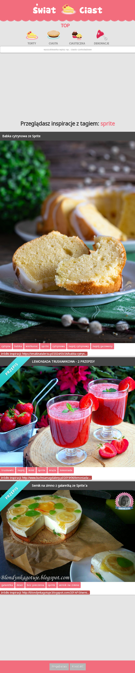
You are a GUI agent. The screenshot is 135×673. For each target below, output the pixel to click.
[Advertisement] (67, 85)
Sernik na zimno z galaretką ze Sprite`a (59, 485)
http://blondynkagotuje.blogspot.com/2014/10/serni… (55, 592)
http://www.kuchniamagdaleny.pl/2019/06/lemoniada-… (56, 477)
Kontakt (78, 666)
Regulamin (59, 666)
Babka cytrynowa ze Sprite (21, 136)
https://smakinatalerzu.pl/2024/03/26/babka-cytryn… (54, 353)
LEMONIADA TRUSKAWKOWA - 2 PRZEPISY (63, 361)
